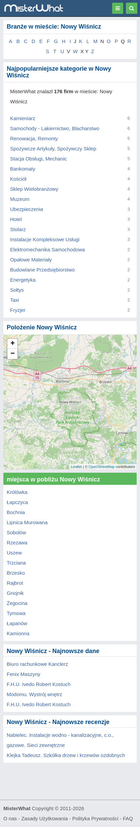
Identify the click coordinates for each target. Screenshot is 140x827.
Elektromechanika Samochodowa (47, 249)
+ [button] (12, 344)
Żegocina (17, 603)
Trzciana (16, 563)
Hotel (16, 219)
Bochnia (16, 512)
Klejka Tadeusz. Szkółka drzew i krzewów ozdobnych (66, 755)
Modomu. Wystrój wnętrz (34, 694)
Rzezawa (17, 542)
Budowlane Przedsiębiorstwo (42, 270)
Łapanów (17, 623)
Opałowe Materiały (31, 259)
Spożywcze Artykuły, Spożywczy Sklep (53, 148)
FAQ (128, 818)
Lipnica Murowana (27, 522)
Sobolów (16, 532)
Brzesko (16, 573)
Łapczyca (17, 502)
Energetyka (23, 280)
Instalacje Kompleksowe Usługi (45, 239)
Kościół (18, 179)
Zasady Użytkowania (44, 818)
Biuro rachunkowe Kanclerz (37, 664)
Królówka (17, 492)
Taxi (14, 300)
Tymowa (16, 613)
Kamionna (18, 633)
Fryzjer (18, 310)
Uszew (14, 552)
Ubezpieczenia (26, 209)
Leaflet (76, 467)
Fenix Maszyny (23, 674)
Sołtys (17, 290)
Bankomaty (22, 169)
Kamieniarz (22, 118)
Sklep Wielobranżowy (34, 189)
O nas (10, 818)
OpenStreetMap (102, 467)
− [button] (12, 354)
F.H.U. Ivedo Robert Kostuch (39, 684)
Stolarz (18, 229)
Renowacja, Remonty (34, 138)
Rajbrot (15, 583)
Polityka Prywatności (95, 818)
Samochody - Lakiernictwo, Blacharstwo (54, 128)
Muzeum (20, 199)
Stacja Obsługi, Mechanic (38, 158)
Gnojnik (15, 593)
